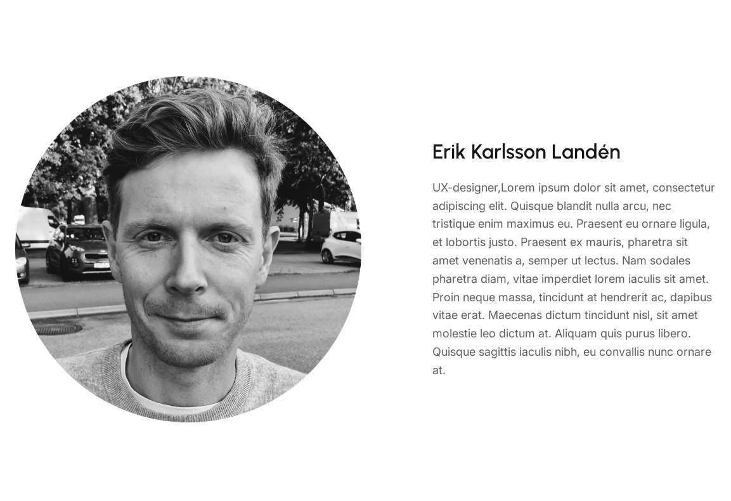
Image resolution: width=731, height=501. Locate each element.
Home (353, 27)
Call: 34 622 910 (652, 28)
